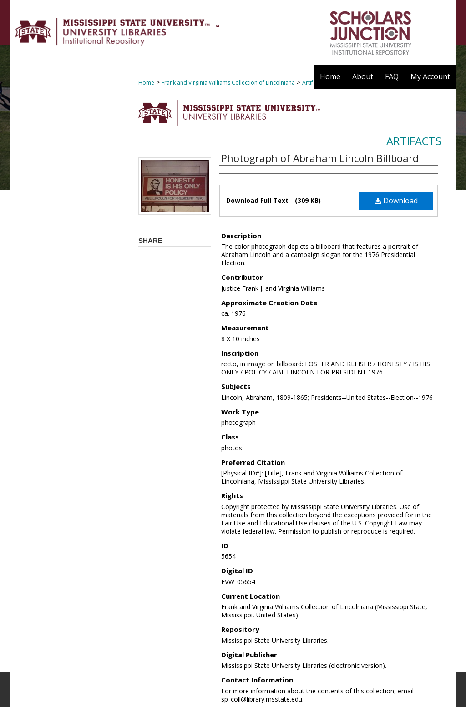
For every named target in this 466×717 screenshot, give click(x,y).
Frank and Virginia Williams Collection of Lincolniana (228, 82)
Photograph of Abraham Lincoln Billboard (320, 158)
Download (396, 201)
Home (146, 82)
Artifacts (413, 140)
